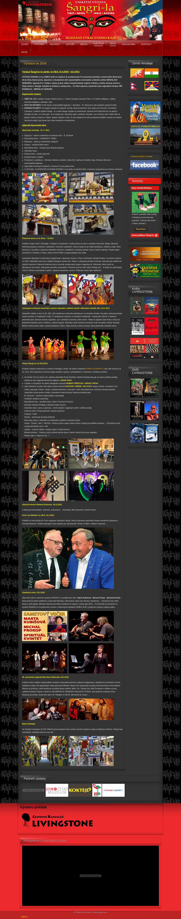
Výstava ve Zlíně (35, 63)
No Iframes (90, 876)
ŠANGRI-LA (99, 369)
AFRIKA (89, 369)
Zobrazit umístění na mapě (141, 156)
